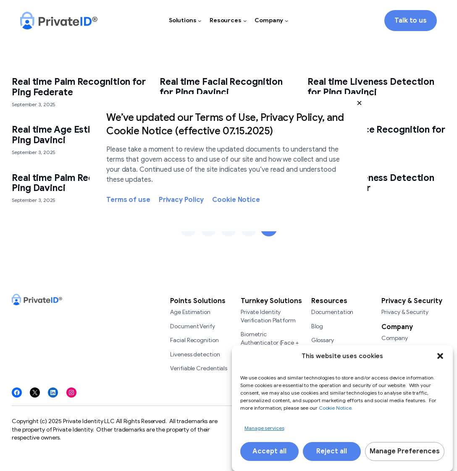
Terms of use (128, 200)
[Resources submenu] (245, 20)
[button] (359, 102)
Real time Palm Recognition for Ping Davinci (79, 183)
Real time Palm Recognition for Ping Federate (79, 87)
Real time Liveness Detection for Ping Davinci (370, 87)
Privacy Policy (181, 200)
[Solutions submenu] (199, 20)
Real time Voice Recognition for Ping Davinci (376, 135)
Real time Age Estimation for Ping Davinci (74, 135)
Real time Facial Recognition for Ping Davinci (221, 87)
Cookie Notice (236, 200)
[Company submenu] (286, 20)
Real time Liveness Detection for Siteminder (370, 183)
